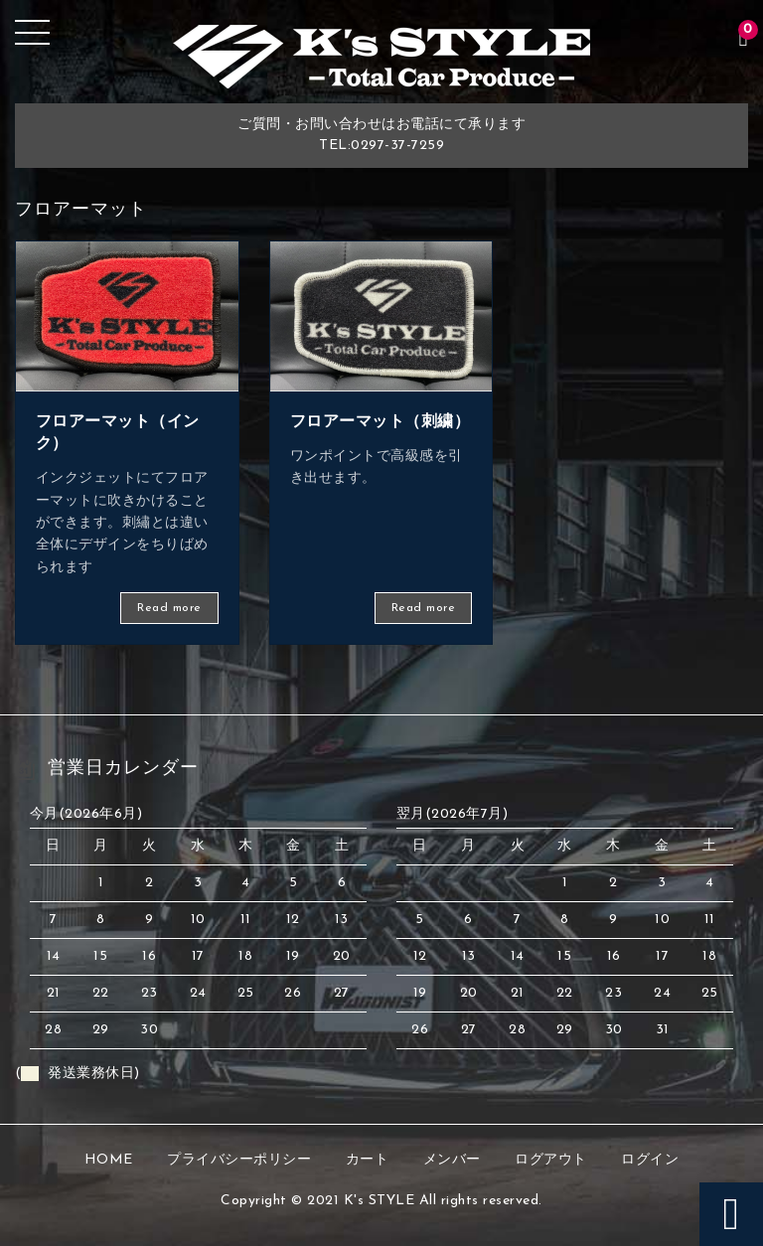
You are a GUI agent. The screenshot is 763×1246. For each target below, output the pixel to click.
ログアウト (551, 1160)
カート (367, 1160)
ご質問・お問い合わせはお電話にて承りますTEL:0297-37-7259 (381, 135)
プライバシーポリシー (239, 1160)
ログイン (650, 1160)
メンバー (452, 1160)
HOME (108, 1160)
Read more (169, 608)
